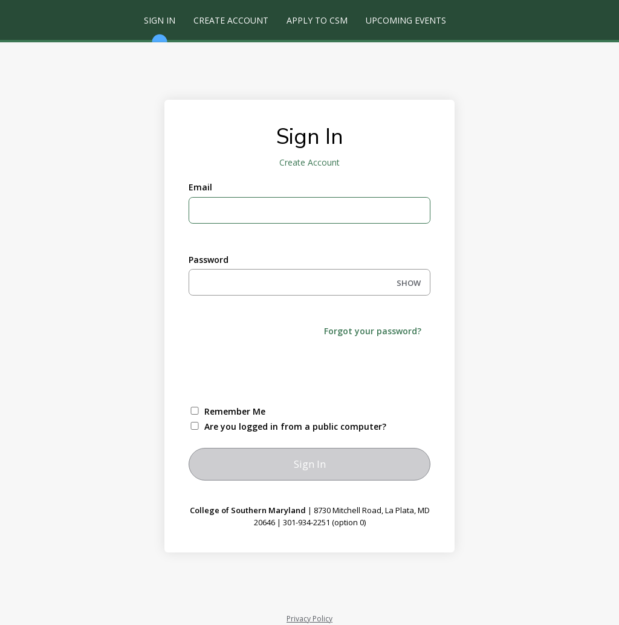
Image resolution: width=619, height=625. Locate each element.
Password (208, 259)
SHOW (409, 282)
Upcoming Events (406, 20)
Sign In (159, 27)
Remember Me (234, 411)
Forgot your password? (372, 331)
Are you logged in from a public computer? (295, 426)
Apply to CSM (317, 20)
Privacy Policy (309, 619)
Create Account (230, 20)
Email (200, 187)
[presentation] (280, 369)
